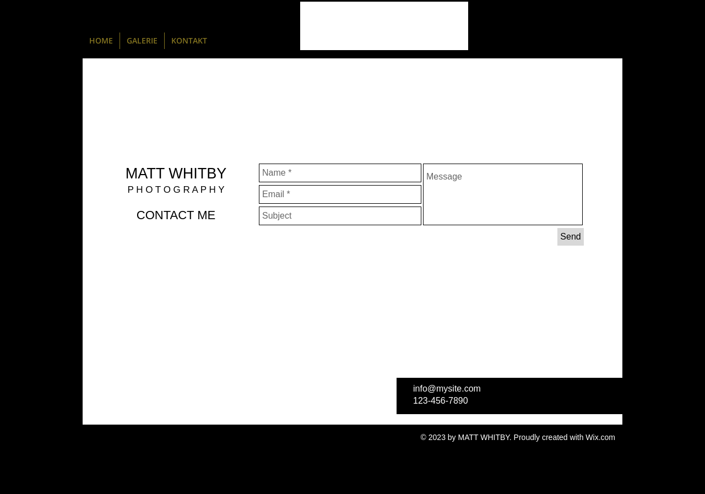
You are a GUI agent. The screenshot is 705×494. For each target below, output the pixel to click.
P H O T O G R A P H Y (175, 189)
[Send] (570, 237)
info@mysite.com (447, 388)
